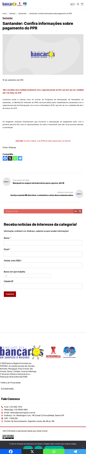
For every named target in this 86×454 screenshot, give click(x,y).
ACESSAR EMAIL (7, 389)
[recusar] (83, 447)
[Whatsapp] (15, 158)
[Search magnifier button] (80, 211)
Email (7, 249)
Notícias (12, 13)
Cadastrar (10, 294)
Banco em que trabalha (14, 272)
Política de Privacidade (11, 382)
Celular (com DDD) (13, 260)
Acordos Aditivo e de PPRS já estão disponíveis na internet (47, 141)
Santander (22, 13)
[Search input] (39, 211)
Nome (7, 238)
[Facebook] (5, 158)
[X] (10, 158)
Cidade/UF (8, 281)
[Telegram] (20, 158)
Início (4, 13)
